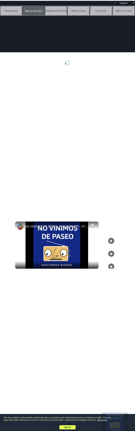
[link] (20, 226)
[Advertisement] (68, 96)
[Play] (111, 253)
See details (102, 420)
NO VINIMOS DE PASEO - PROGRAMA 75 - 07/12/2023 (56, 226)
